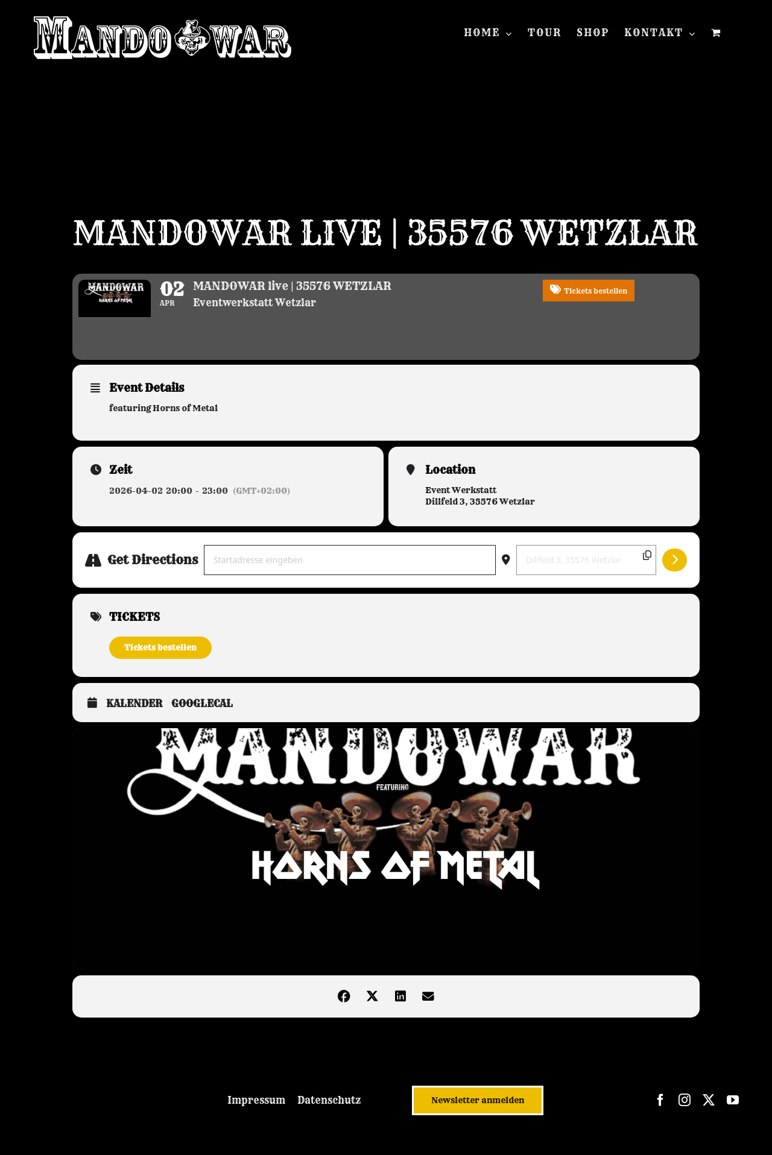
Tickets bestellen (160, 657)
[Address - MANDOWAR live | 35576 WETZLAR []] (350, 570)
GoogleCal (202, 713)
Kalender (134, 713)
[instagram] (685, 1110)
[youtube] (733, 1110)
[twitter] (709, 1110)
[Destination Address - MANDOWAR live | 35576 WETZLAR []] (586, 570)
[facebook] (660, 1110)
